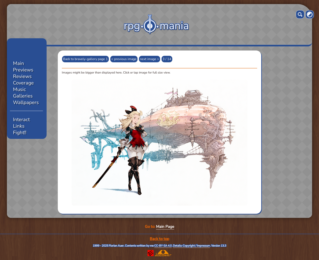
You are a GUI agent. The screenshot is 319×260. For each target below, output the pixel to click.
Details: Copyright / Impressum (191, 246)
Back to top (159, 238)
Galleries (23, 96)
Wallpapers (26, 102)
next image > (149, 59)
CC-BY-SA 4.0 (163, 246)
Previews (23, 70)
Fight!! (19, 132)
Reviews (22, 76)
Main (18, 63)
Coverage (23, 83)
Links (19, 126)
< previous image (124, 59)
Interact (21, 119)
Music (19, 89)
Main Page (165, 226)
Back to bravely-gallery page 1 (85, 59)
